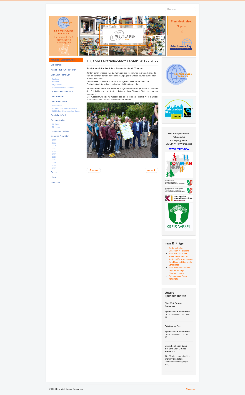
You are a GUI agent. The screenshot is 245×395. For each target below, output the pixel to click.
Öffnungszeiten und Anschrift (63, 87)
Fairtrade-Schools (59, 101)
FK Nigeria (56, 127)
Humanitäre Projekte (60, 131)
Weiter (151, 170)
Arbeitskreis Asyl (58, 115)
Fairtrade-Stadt (58, 96)
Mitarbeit (55, 82)
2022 (54, 143)
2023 (54, 140)
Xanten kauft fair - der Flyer (63, 70)
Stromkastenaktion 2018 (62, 91)
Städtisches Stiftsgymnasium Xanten (66, 111)
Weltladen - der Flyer (60, 75)
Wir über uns (56, 65)
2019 (54, 151)
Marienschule (57, 105)
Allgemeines (57, 84)
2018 (54, 154)
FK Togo (55, 124)
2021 (54, 146)
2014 (54, 165)
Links (53, 177)
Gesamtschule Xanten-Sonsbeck (64, 108)
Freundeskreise (58, 120)
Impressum (56, 182)
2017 (54, 157)
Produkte (55, 79)
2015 (54, 162)
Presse (54, 172)
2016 (54, 160)
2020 (54, 148)
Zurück (93, 170)
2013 (54, 168)
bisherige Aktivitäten (60, 136)
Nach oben (191, 389)
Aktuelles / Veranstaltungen (63, 60)
